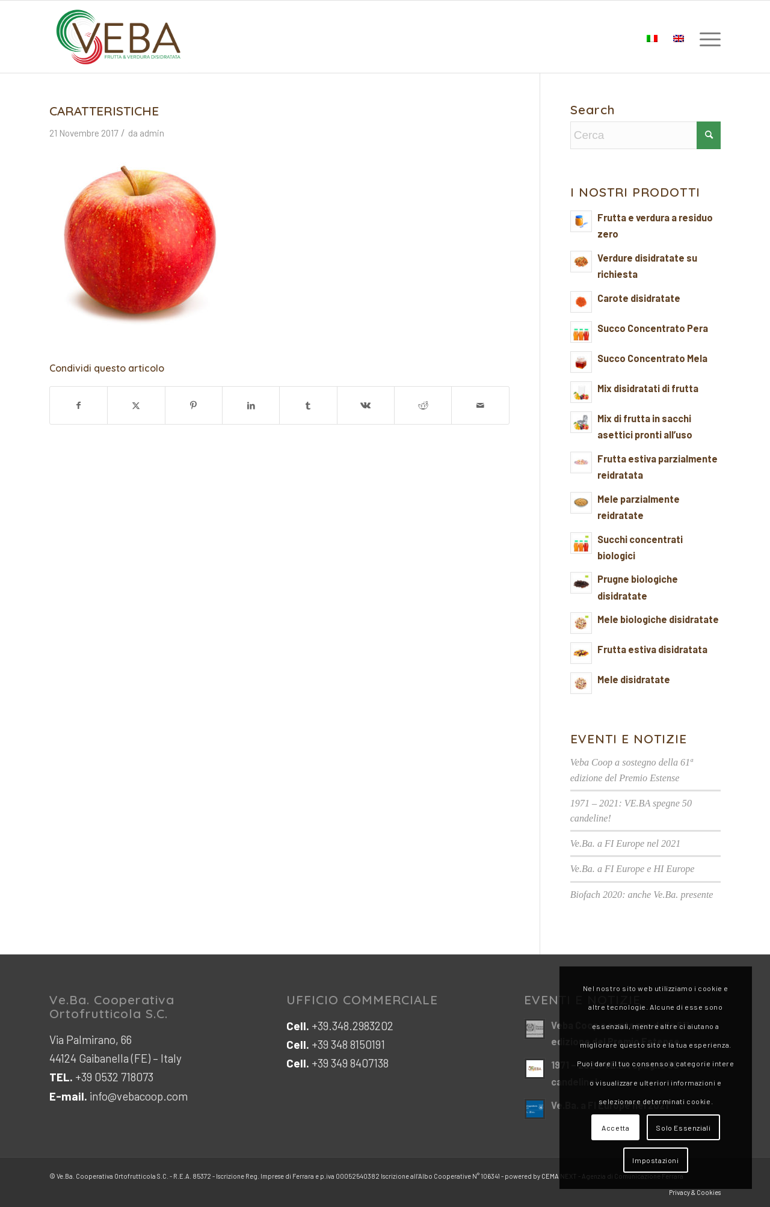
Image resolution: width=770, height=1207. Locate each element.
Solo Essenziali (683, 1127)
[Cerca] (645, 135)
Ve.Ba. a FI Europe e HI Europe (632, 869)
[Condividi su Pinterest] (193, 405)
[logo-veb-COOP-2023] (118, 37)
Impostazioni (655, 1160)
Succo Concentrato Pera (652, 328)
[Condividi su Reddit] (423, 405)
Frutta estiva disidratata (652, 649)
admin (152, 132)
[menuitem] (706, 37)
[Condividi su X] (136, 405)
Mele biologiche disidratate (658, 619)
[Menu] (706, 37)
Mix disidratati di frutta (647, 388)
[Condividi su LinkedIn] (251, 405)
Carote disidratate (638, 298)
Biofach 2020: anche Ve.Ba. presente (641, 894)
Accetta (615, 1127)
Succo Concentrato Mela (652, 358)
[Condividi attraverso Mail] (480, 405)
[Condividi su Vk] (365, 405)
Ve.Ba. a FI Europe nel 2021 (625, 843)
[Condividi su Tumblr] (308, 405)
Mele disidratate (633, 679)
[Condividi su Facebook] (78, 405)
